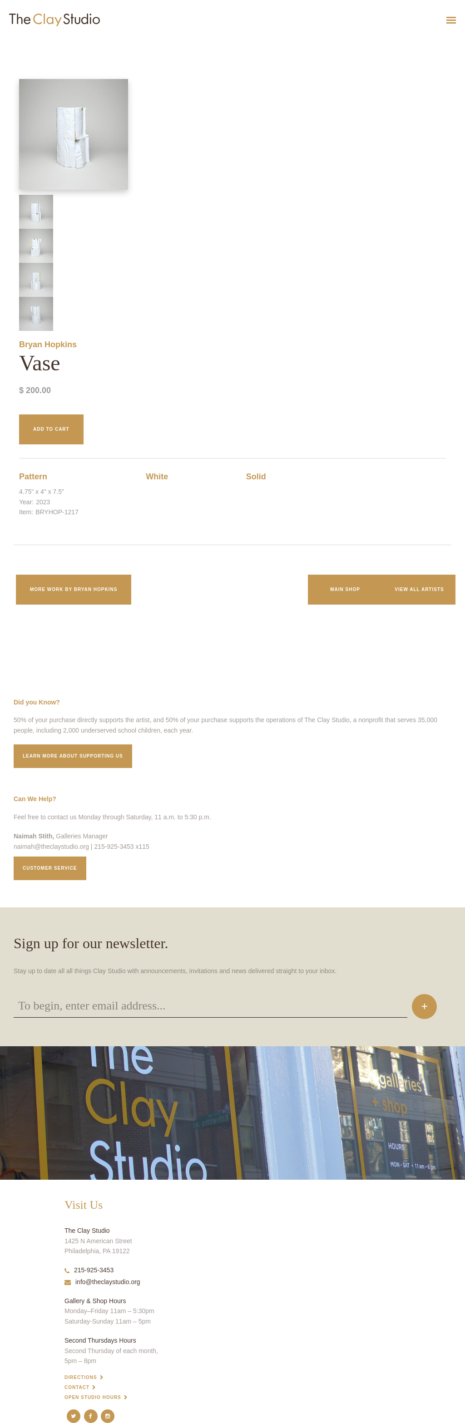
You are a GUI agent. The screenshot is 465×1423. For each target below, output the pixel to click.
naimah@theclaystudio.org (51, 846)
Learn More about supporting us (73, 755)
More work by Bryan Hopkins (73, 589)
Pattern (33, 476)
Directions (80, 1377)
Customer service (50, 868)
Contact (76, 1387)
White (157, 476)
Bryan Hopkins (48, 344)
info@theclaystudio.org (102, 1281)
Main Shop (345, 589)
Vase (4, 42)
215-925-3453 (89, 1270)
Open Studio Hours (92, 1397)
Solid (256, 476)
